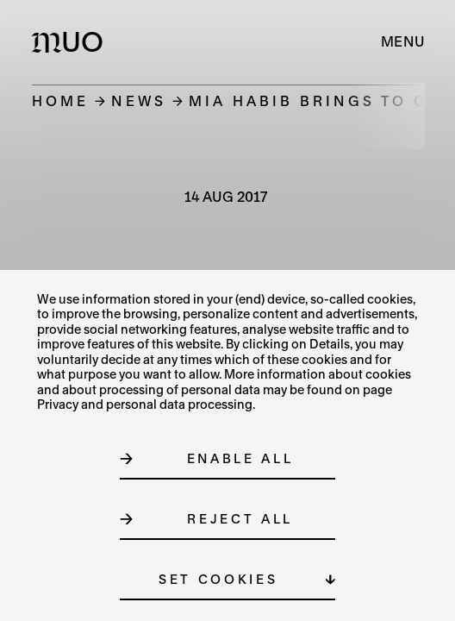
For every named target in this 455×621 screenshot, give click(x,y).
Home (60, 100)
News (138, 100)
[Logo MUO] (71, 41)
